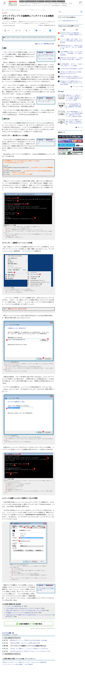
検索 (81, 12)
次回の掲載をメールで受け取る (11, 634)
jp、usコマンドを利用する (47, 58)
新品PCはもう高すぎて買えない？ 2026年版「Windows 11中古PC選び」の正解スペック (71, 59)
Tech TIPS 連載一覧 (8, 633)
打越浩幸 (41, 25)
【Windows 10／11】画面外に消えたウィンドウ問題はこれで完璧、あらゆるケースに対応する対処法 (71, 83)
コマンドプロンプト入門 (43, 101)
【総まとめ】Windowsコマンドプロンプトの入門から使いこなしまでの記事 (25, 610)
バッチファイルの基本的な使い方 (14, 606)
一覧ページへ (80, 127)
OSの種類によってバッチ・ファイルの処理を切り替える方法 (22, 612)
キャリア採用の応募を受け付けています (68, 20)
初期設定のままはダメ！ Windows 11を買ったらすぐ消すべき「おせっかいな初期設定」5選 (71, 47)
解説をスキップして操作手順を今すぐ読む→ (45, 43)
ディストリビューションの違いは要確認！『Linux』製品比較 (18, 664)
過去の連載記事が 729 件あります (12, 654)
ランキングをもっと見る (77, 86)
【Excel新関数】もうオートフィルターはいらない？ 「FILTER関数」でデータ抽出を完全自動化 (71, 53)
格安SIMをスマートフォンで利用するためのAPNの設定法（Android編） (29, 640)
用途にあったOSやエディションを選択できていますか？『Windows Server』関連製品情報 (24, 662)
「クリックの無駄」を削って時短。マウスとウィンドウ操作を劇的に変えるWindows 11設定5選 (71, 41)
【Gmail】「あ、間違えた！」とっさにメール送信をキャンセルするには (29, 648)
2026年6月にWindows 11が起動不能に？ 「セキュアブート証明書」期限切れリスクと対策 (71, 34)
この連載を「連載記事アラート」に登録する (28, 623)
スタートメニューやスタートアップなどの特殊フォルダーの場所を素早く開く (45, 589)
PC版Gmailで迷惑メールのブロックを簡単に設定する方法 (25, 643)
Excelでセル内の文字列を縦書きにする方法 (71, 68)
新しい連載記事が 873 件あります (12, 637)
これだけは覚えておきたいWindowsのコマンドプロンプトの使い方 (45, 56)
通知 (20, 30)
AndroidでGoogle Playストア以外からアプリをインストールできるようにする (30, 651)
